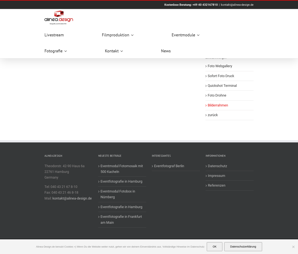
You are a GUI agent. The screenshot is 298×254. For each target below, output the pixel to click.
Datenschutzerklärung (243, 246)
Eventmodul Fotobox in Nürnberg (118, 194)
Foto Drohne (217, 95)
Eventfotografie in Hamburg (121, 181)
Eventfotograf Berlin (169, 166)
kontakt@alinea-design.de (237, 4)
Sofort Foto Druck (221, 76)
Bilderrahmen (218, 105)
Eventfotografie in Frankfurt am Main (121, 219)
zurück (213, 115)
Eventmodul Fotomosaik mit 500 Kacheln (122, 169)
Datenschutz (217, 166)
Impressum (216, 176)
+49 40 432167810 (205, 4)
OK (214, 246)
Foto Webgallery (220, 66)
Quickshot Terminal (222, 86)
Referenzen (216, 185)
